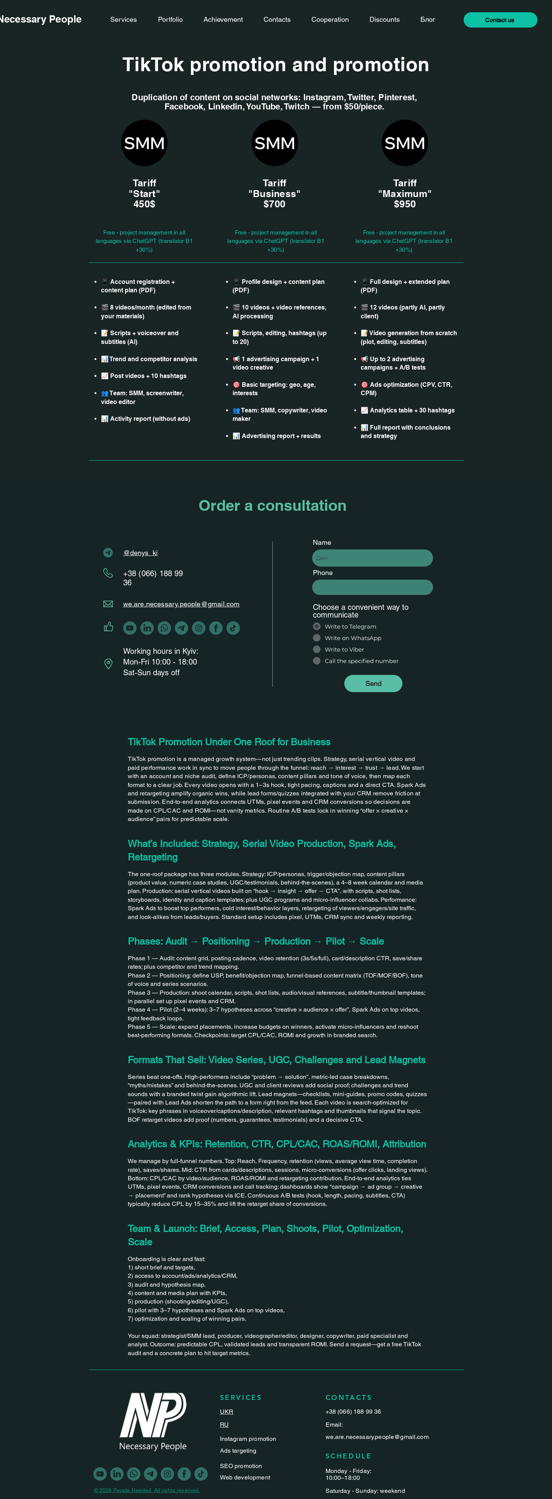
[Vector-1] (198, 628)
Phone (323, 572)
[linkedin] (147, 628)
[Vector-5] (164, 628)
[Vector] (216, 628)
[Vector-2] (181, 628)
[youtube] (130, 628)
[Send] (373, 683)
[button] (500, 20)
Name (322, 542)
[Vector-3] (233, 628)
